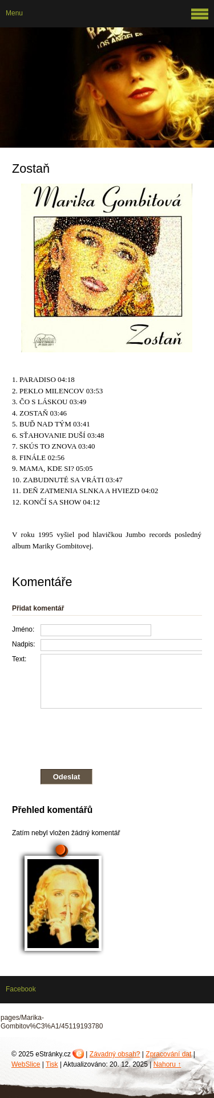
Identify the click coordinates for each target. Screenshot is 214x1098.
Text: (19, 659)
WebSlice (25, 1064)
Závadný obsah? (115, 1054)
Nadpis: (23, 644)
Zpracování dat (168, 1054)
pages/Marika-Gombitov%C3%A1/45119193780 (52, 1022)
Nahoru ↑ (167, 1064)
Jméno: (23, 629)
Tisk (52, 1064)
